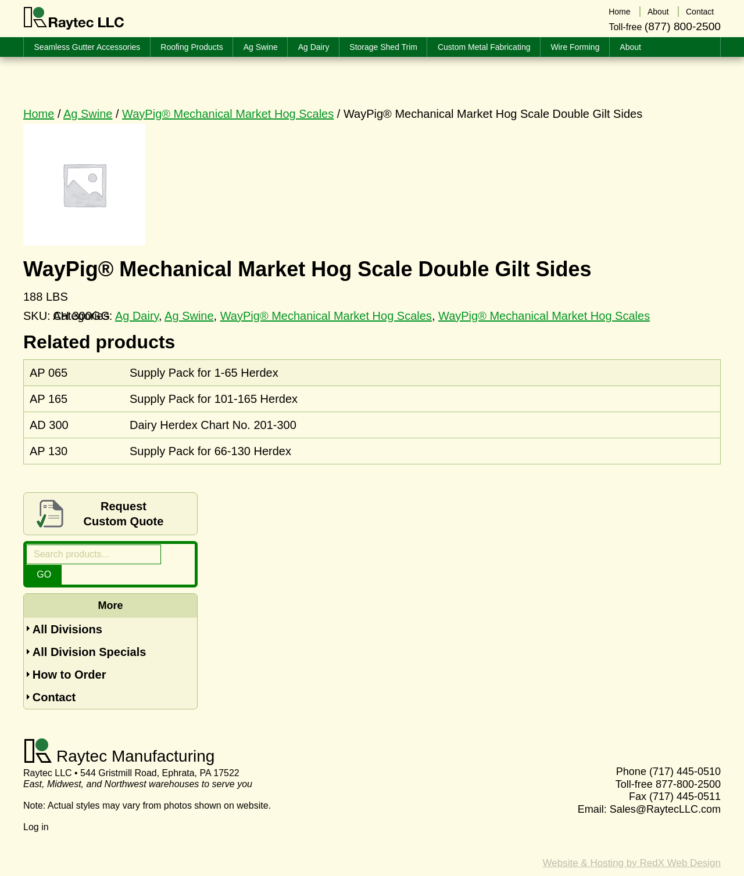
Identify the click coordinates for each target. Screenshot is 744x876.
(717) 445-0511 (685, 778)
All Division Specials (89, 632)
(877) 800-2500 (683, 25)
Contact (54, 678)
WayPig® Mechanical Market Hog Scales (228, 113)
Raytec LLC (74, 18)
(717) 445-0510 (685, 753)
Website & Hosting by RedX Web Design (632, 844)
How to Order (69, 655)
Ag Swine (88, 113)
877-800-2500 (688, 766)
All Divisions (67, 609)
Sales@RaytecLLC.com (665, 790)
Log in (36, 809)
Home (38, 113)
